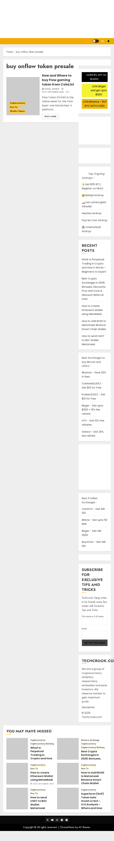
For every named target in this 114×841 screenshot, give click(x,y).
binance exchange (90, 740)
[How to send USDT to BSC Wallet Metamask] (17, 798)
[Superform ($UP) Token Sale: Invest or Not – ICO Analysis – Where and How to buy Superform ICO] (68, 798)
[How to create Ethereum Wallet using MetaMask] (17, 773)
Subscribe (108, 41)
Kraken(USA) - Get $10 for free (93, 396)
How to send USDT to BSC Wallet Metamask (93, 340)
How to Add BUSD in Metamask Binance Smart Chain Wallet (94, 325)
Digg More (50, 116)
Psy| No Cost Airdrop (94, 220)
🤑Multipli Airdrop (93, 195)
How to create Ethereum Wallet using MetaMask (92, 310)
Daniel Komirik (52, 89)
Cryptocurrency (17, 103)
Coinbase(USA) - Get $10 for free (92, 385)
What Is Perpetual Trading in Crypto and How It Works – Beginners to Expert (94, 266)
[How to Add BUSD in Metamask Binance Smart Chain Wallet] (68, 773)
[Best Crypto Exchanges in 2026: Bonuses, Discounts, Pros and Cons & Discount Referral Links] (68, 749)
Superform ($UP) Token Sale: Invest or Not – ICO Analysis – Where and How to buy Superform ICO (92, 804)
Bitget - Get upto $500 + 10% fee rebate (92, 410)
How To (13, 107)
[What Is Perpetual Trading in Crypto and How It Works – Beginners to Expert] (17, 749)
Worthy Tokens (17, 111)
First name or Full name (92, 616)
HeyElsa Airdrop (91, 213)
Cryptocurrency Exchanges (43, 743)
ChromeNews (67, 827)
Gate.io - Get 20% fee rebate (93, 434)
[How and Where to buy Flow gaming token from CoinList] (23, 96)
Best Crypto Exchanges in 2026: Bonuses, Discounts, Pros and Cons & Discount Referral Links (94, 289)
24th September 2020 (53, 92)
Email (84, 628)
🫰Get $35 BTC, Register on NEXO (92, 186)
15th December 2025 (43, 784)
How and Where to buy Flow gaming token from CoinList (58, 80)
